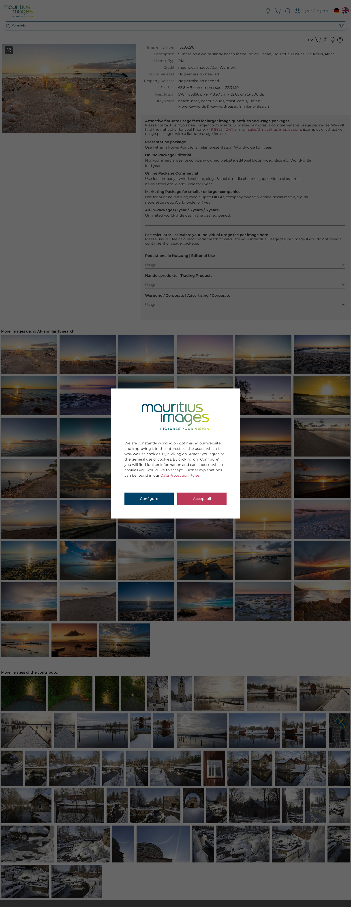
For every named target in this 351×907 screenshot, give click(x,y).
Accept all (202, 499)
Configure (149, 499)
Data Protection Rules (180, 475)
